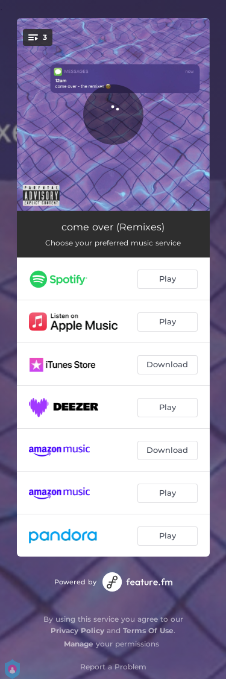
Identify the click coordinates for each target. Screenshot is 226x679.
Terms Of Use (148, 630)
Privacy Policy (77, 630)
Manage (78, 643)
